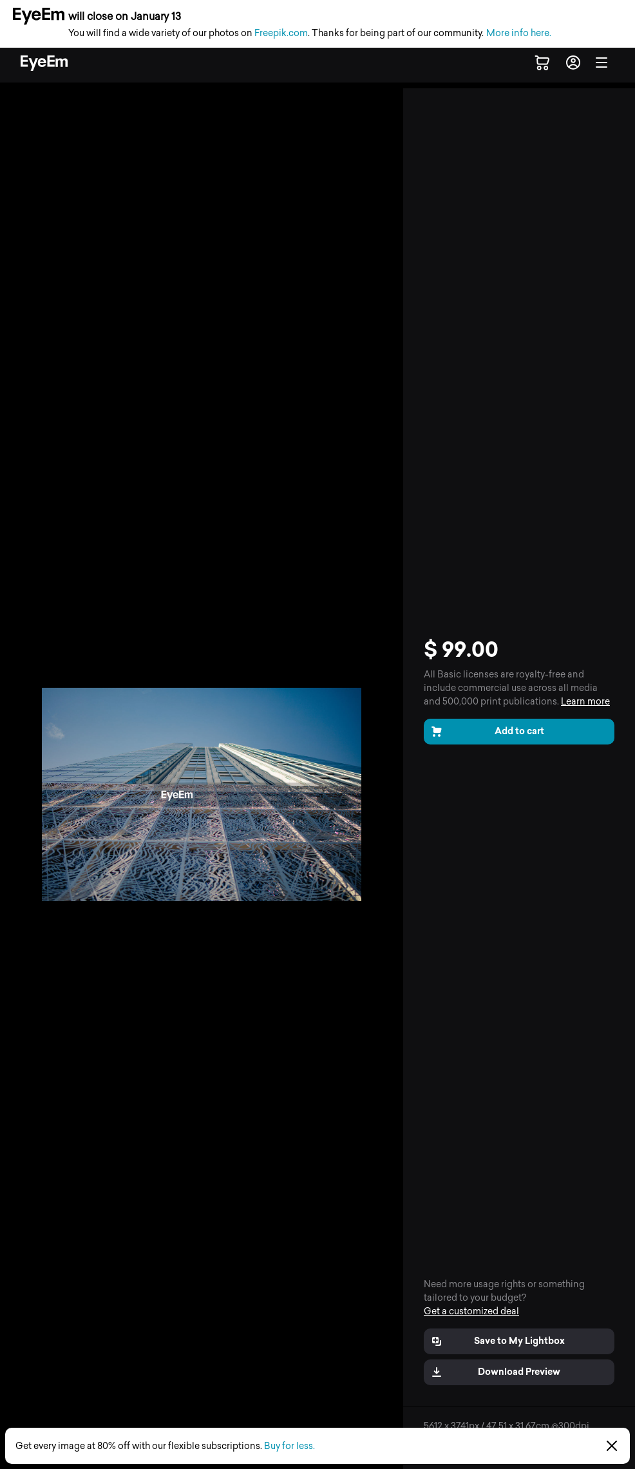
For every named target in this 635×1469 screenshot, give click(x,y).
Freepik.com (281, 33)
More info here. (518, 33)
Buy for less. (289, 1446)
